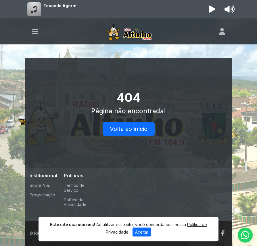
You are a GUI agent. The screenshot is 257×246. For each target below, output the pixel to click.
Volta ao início (128, 128)
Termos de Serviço (74, 188)
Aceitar (141, 232)
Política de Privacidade (75, 202)
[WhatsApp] (245, 235)
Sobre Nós (40, 185)
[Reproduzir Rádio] (212, 9)
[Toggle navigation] (34, 31)
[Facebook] (223, 233)
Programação (42, 194)
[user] (222, 31)
